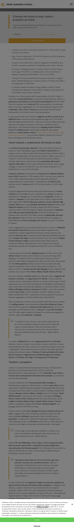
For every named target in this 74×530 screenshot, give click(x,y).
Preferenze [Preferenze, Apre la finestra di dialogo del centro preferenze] (37, 526)
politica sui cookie (42, 506)
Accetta (37, 520)
